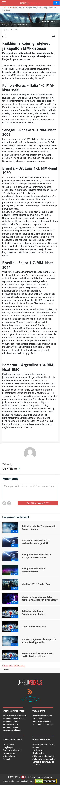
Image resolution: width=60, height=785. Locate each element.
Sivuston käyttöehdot (12, 750)
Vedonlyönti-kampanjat (42, 724)
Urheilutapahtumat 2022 (43, 744)
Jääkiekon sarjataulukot (43, 756)
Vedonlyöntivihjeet (11, 727)
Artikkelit (12, 7)
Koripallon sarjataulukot (43, 762)
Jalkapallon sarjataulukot (43, 759)
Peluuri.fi (6, 759)
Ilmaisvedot (37, 718)
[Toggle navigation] (4, 3)
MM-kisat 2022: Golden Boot (36, 584)
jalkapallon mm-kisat (16, 24)
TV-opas (36, 764)
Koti (4, 7)
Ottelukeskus (38, 753)
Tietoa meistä (9, 744)
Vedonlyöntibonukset (42, 716)
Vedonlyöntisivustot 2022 (14, 718)
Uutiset (35, 747)
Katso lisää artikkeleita (13, 665)
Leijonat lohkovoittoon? (34, 626)
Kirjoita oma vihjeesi (12, 730)
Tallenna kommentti (38, 503)
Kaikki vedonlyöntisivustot (14, 716)
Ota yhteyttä (8, 747)
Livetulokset (38, 750)
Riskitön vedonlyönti (41, 721)
